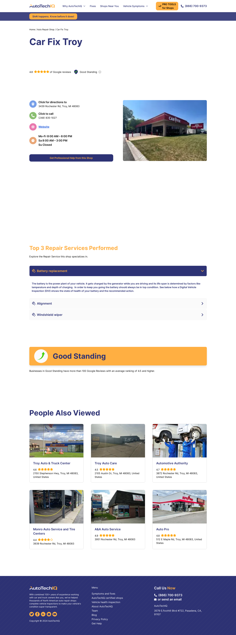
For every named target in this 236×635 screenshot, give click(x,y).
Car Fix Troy (62, 29)
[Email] (49, 614)
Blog (94, 614)
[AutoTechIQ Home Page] (42, 6)
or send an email (168, 599)
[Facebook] (37, 614)
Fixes (93, 6)
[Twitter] (31, 614)
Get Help (97, 623)
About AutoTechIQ (102, 606)
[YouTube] (54, 614)
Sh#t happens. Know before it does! (53, 16)
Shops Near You (109, 6)
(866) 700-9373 (194, 6)
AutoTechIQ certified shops (107, 597)
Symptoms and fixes (103, 593)
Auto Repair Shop (45, 29)
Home (32, 29)
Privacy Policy (100, 619)
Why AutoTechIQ (74, 6)
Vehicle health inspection (106, 602)
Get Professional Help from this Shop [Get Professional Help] (71, 157)
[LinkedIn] (43, 614)
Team (95, 610)
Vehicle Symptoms (135, 6)
